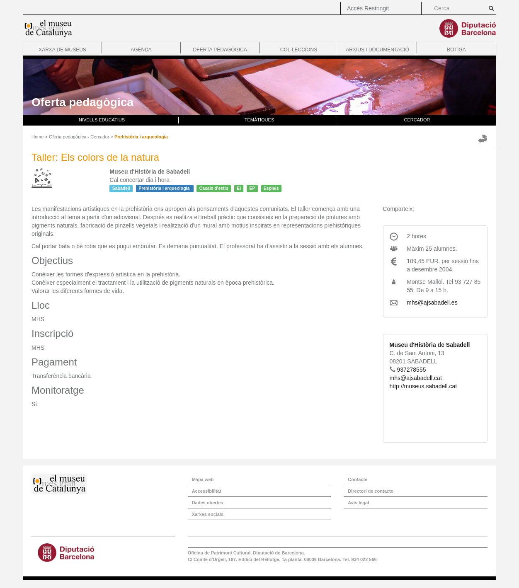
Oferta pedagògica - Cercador (79, 136)
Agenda (141, 50)
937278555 (411, 369)
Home (38, 136)
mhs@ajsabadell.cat (416, 378)
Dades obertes (207, 502)
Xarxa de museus (62, 50)
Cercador (417, 119)
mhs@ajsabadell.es (432, 302)
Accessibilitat (206, 491)
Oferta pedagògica (220, 50)
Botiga (456, 50)
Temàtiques (259, 119)
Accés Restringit (368, 8)
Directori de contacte (370, 491)
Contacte (357, 479)
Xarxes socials (207, 514)
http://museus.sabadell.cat (423, 386)
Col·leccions (298, 50)
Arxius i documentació (377, 50)
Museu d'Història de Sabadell (430, 344)
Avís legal (358, 502)
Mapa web (203, 479)
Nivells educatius (102, 119)
